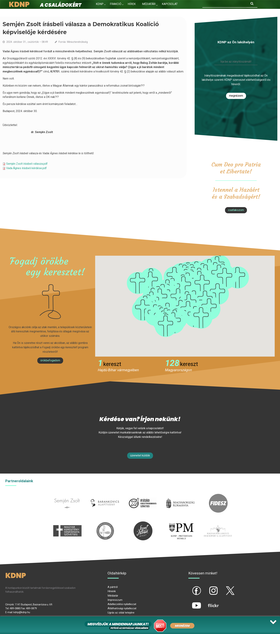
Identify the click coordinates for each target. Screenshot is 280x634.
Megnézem (236, 95)
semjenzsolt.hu (67, 496)
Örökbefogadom (50, 360)
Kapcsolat (170, 4)
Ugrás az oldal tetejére (121, 612)
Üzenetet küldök (140, 455)
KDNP (99, 4)
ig (207, 587)
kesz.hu (105, 523)
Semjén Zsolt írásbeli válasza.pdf (27, 163)
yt (190, 602)
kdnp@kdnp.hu (21, 612)
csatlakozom (236, 210)
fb (190, 587)
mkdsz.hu (67, 523)
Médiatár (113, 595)
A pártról (113, 587)
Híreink (112, 591)
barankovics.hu (105, 496)
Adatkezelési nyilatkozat (122, 604)
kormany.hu (180, 496)
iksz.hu (142, 496)
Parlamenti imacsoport (218, 523)
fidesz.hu (218, 496)
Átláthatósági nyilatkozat (122, 608)
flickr (209, 602)
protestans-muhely (180, 523)
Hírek (132, 4)
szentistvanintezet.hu (143, 523)
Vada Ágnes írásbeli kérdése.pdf (26, 168)
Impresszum (115, 599)
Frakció (115, 4)
